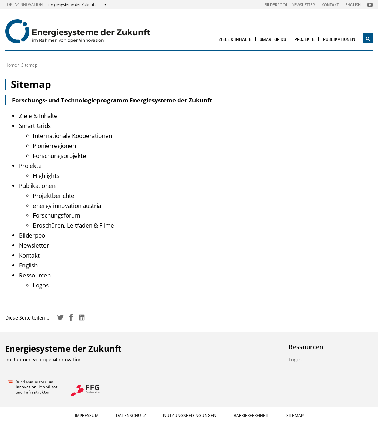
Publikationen (339, 39)
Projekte (304, 39)
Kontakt (330, 4)
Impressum (87, 415)
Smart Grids (273, 39)
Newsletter (303, 4)
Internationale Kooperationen (72, 136)
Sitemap (295, 415)
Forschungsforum (56, 215)
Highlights (46, 176)
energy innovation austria (67, 206)
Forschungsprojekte (59, 156)
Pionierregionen (54, 146)
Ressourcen (35, 275)
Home (11, 65)
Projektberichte (53, 196)
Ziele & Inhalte (235, 39)
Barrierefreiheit (251, 415)
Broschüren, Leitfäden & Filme (73, 225)
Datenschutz (131, 415)
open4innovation (25, 4)
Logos (41, 285)
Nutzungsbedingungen (189, 415)
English (353, 4)
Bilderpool (276, 4)
